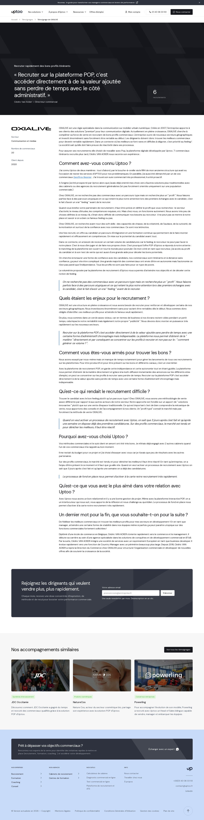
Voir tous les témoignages (178, 649)
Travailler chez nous (133, 777)
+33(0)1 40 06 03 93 (183, 780)
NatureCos (79, 702)
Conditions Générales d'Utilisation (120, 811)
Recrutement (17, 774)
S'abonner (167, 593)
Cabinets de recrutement (60, 774)
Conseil (14, 786)
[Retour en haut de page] (188, 810)
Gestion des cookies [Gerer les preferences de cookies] (149, 811)
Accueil (14, 19)
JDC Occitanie (19, 702)
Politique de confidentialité (87, 811)
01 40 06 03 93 (157, 12)
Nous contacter (181, 12)
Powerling (140, 702)
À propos (128, 781)
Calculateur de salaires (97, 773)
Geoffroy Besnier (82, 177)
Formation (16, 778)
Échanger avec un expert (162, 749)
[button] (26, 774)
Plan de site (168, 811)
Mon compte (132, 12)
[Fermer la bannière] (199, 2)
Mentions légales (62, 811)
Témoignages (27, 19)
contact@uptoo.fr (184, 786)
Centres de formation (59, 778)
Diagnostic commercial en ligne (101, 777)
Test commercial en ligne (98, 781)
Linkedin (189, 791)
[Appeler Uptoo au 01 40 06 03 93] (157, 12)
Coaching (15, 782)
